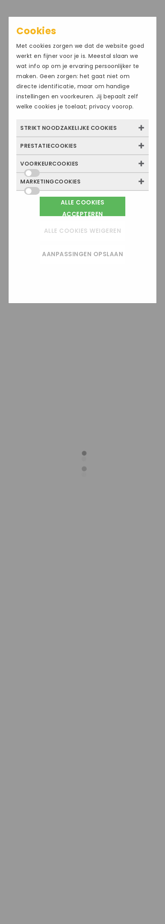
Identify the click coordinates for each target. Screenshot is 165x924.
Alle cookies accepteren (83, 207)
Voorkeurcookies (49, 166)
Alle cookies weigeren (82, 231)
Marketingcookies (50, 184)
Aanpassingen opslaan (82, 254)
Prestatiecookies (48, 146)
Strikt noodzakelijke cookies (68, 128)
